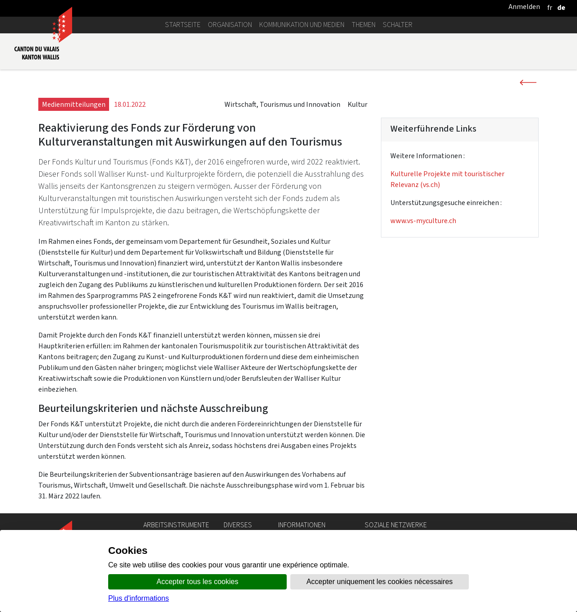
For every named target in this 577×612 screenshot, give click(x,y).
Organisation (230, 24)
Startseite (183, 24)
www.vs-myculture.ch (423, 220)
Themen (364, 24)
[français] (549, 7)
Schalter (397, 24)
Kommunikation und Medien (301, 24)
